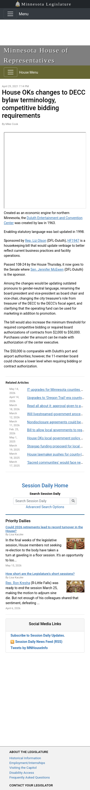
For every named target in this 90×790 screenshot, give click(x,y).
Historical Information (25, 758)
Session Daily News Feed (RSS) (38, 642)
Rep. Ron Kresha (18, 583)
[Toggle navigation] (10, 14)
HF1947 (73, 240)
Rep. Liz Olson (35, 240)
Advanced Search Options (45, 507)
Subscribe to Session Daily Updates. (38, 635)
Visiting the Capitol (23, 767)
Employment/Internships (27, 763)
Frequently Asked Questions (29, 777)
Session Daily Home (45, 486)
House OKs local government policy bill (56, 438)
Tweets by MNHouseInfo (29, 648)
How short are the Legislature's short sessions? (40, 573)
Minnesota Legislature (43, 3)
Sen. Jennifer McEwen (47, 269)
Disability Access (21, 772)
